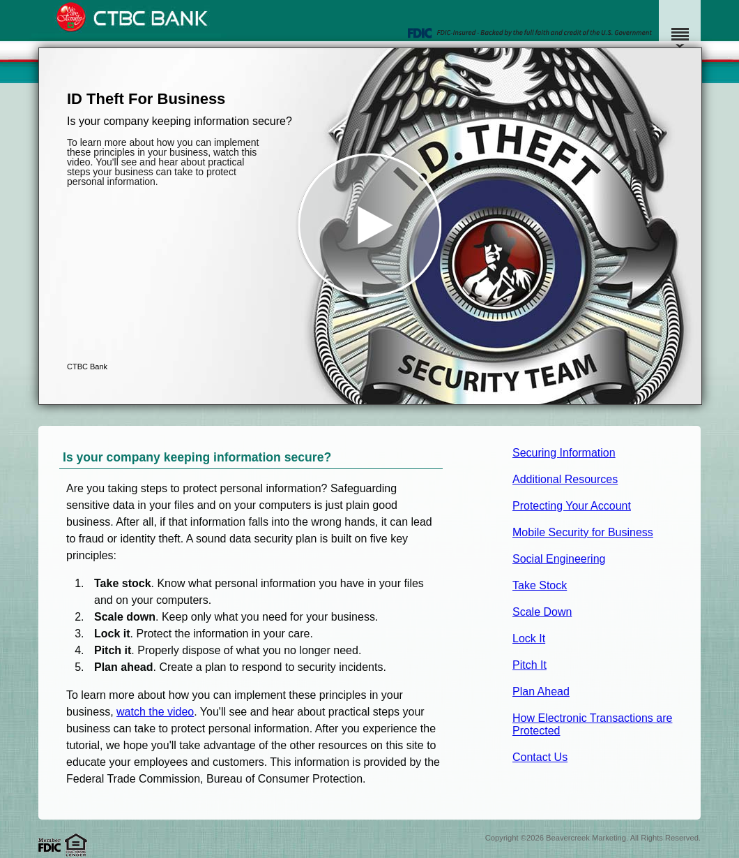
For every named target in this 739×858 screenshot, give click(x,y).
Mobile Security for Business (582, 532)
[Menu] (680, 28)
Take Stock (539, 585)
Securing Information (564, 453)
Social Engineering (558, 559)
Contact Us (539, 757)
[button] (370, 226)
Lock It (528, 638)
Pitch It (529, 665)
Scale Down (542, 612)
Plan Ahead (541, 691)
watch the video (155, 712)
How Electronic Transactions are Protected (592, 724)
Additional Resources (565, 479)
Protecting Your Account (571, 506)
